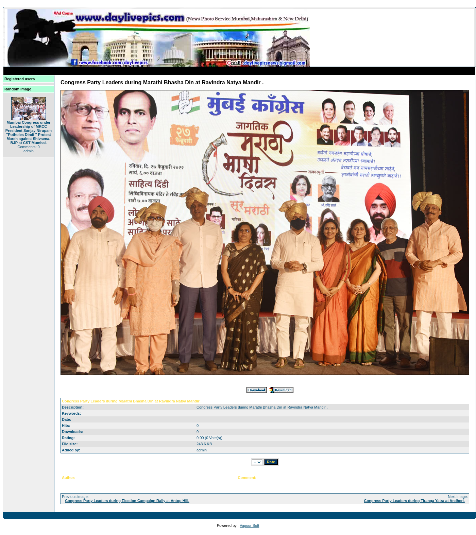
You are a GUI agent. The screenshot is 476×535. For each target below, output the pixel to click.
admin (202, 450)
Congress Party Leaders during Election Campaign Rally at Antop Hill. (127, 501)
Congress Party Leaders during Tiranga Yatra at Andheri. (414, 501)
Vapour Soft (249, 525)
